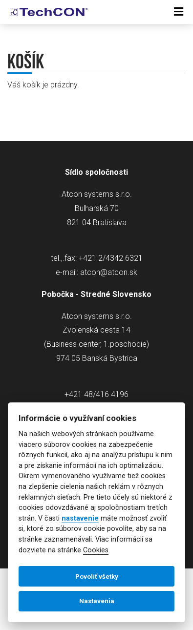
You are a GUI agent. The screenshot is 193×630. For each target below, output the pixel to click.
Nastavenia (96, 601)
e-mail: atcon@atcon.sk (96, 272)
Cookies (95, 550)
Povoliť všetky (96, 576)
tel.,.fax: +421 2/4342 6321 (97, 258)
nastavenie (80, 518)
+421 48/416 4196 (96, 394)
